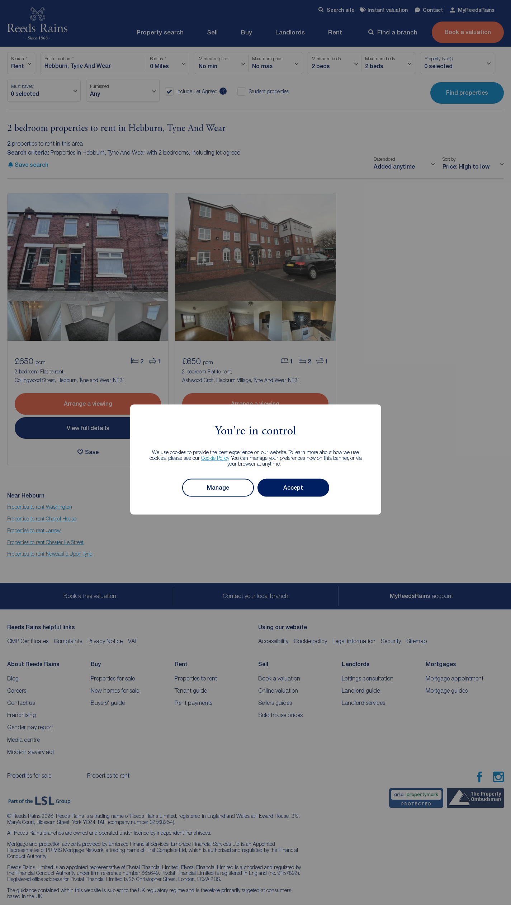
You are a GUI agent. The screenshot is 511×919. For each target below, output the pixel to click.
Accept (293, 487)
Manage (218, 487)
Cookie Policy (215, 457)
